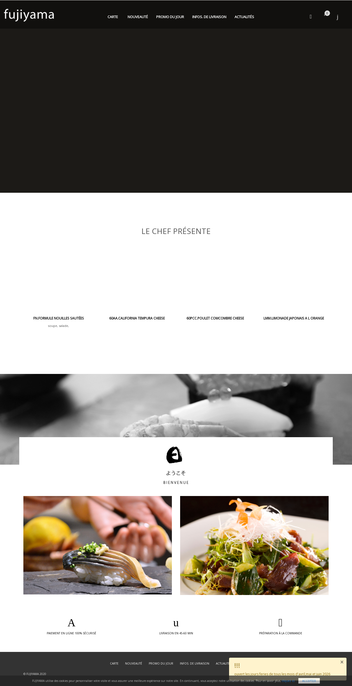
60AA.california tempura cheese (137, 318)
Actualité (223, 663)
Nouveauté (138, 16)
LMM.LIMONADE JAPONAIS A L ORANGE (293, 318)
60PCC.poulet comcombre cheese (215, 318)
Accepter (309, 681)
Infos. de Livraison (209, 16)
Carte (113, 16)
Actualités (244, 16)
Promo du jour (170, 16)
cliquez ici (288, 681)
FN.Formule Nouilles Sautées (58, 318)
